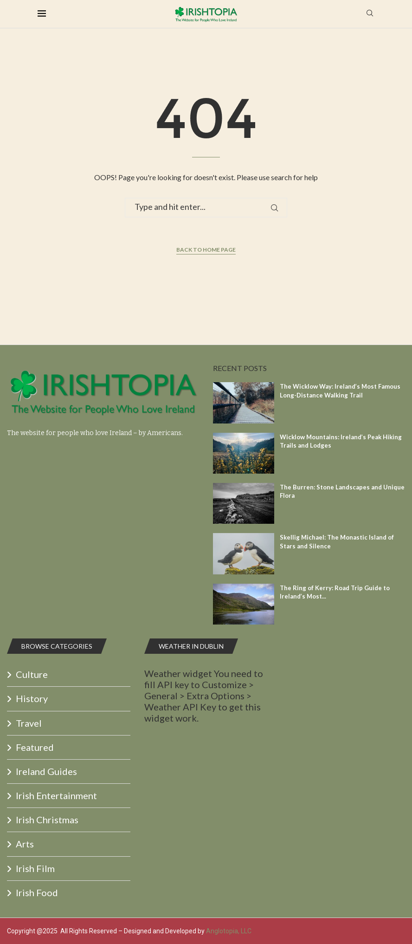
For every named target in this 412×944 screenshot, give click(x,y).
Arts (25, 843)
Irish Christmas (47, 819)
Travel (29, 723)
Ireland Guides (46, 771)
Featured (35, 747)
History (32, 698)
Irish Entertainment (56, 795)
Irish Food (37, 892)
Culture (32, 674)
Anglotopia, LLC (228, 931)
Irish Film (35, 868)
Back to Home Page (206, 249)
